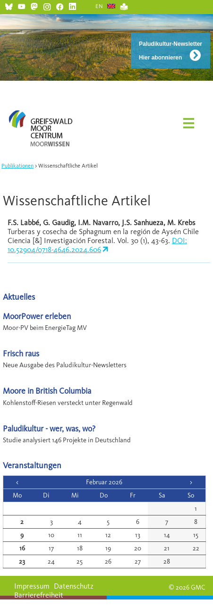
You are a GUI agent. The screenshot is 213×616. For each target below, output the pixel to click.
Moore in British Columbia (47, 391)
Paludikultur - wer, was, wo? (49, 428)
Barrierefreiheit (38, 595)
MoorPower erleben (37, 316)
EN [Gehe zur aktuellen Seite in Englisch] (99, 6)
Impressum (32, 586)
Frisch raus (21, 353)
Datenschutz (74, 586)
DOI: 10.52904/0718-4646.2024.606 (97, 245)
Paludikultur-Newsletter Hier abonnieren (170, 51)
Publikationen (17, 165)
